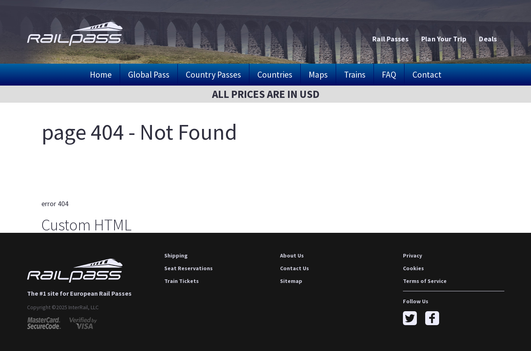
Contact (427, 74)
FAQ (389, 74)
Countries (274, 74)
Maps (318, 74)
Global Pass (148, 74)
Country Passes (213, 74)
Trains (355, 74)
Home (101, 74)
